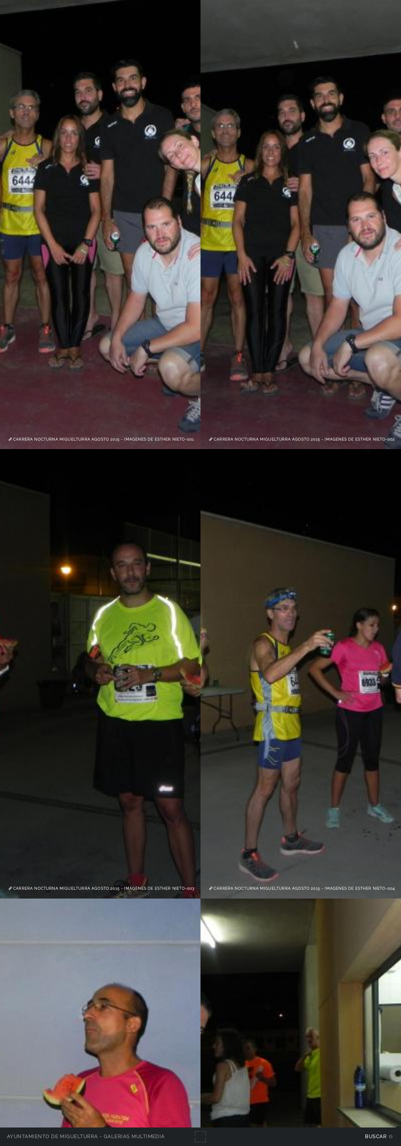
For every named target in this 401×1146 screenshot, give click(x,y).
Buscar (376, 1136)
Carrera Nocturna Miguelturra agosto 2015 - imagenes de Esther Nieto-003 (103, 888)
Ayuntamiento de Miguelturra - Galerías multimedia (86, 1136)
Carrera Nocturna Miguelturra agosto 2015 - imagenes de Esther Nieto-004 (303, 888)
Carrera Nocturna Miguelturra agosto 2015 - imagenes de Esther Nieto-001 (103, 439)
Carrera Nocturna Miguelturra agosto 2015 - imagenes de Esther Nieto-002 (303, 439)
